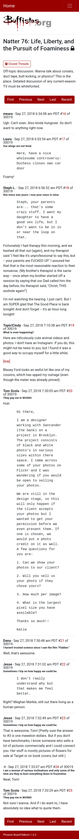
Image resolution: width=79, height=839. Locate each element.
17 (63, 139)
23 (64, 718)
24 (57, 767)
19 (72, 325)
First (10, 100)
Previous (25, 100)
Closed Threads (17, 64)
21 (62, 641)
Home (9, 5)
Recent (66, 100)
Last (53, 100)
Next (40, 100)
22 (64, 664)
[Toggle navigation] (70, 6)
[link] (6, 361)
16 (64, 114)
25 (70, 791)
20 (70, 391)
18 (67, 188)
